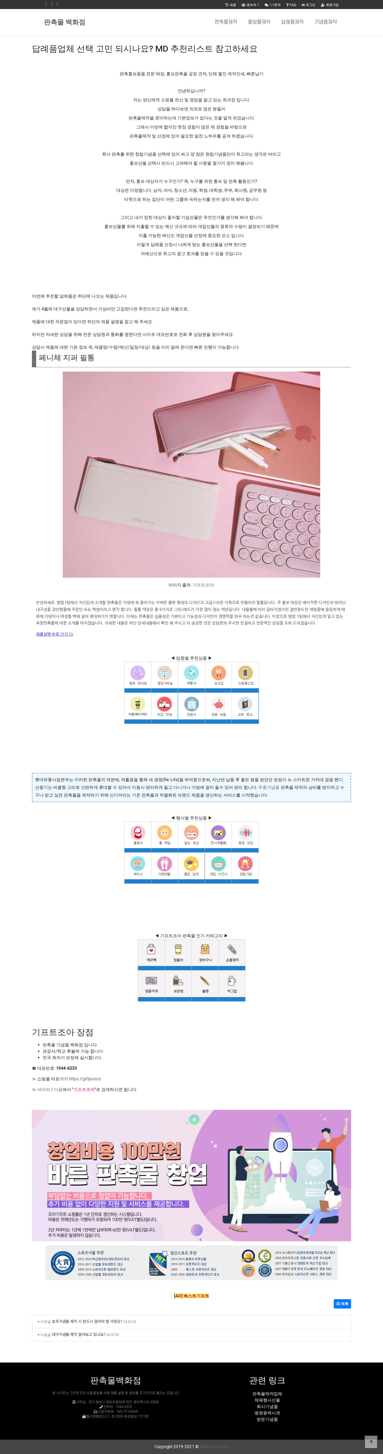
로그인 (308, 4)
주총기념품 (269, 787)
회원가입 (330, 4)
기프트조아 (203, 585)
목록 (342, 1304)
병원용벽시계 (267, 1412)
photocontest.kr (214, 1446)
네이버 (43, 1089)
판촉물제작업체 (267, 1393)
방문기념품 (267, 1419)
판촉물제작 (226, 22)
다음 (58, 1089)
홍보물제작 (259, 22)
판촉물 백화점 (64, 22)
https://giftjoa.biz (85, 1078)
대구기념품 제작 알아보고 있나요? (78, 1334)
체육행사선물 (267, 1400)
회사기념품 (267, 1406)
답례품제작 (292, 22)
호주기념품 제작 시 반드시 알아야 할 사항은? (87, 1321)
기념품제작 (325, 22)
